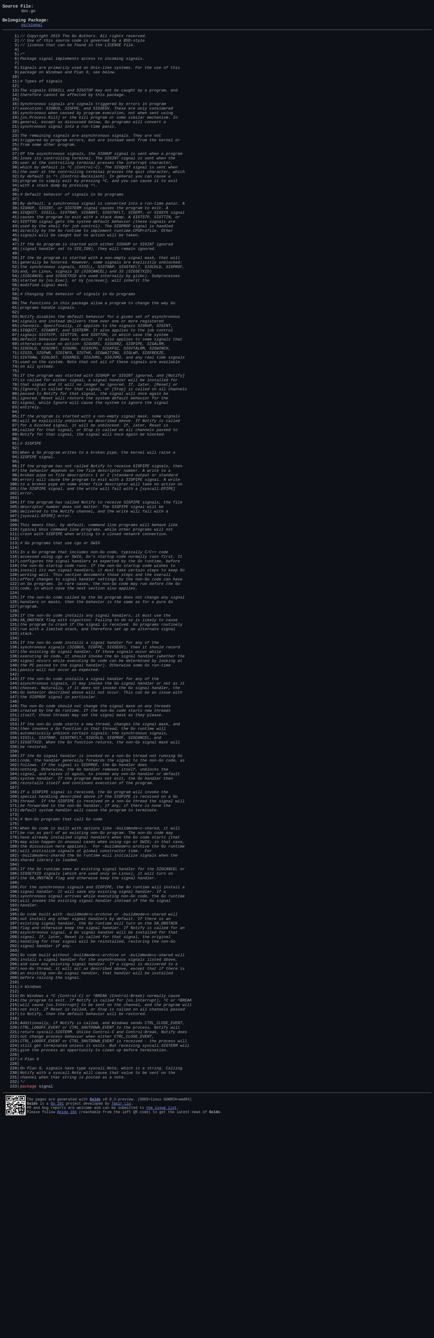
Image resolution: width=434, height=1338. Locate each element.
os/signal (31, 29)
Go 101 (57, 1318)
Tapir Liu (121, 1318)
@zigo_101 (67, 1329)
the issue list (161, 1324)
